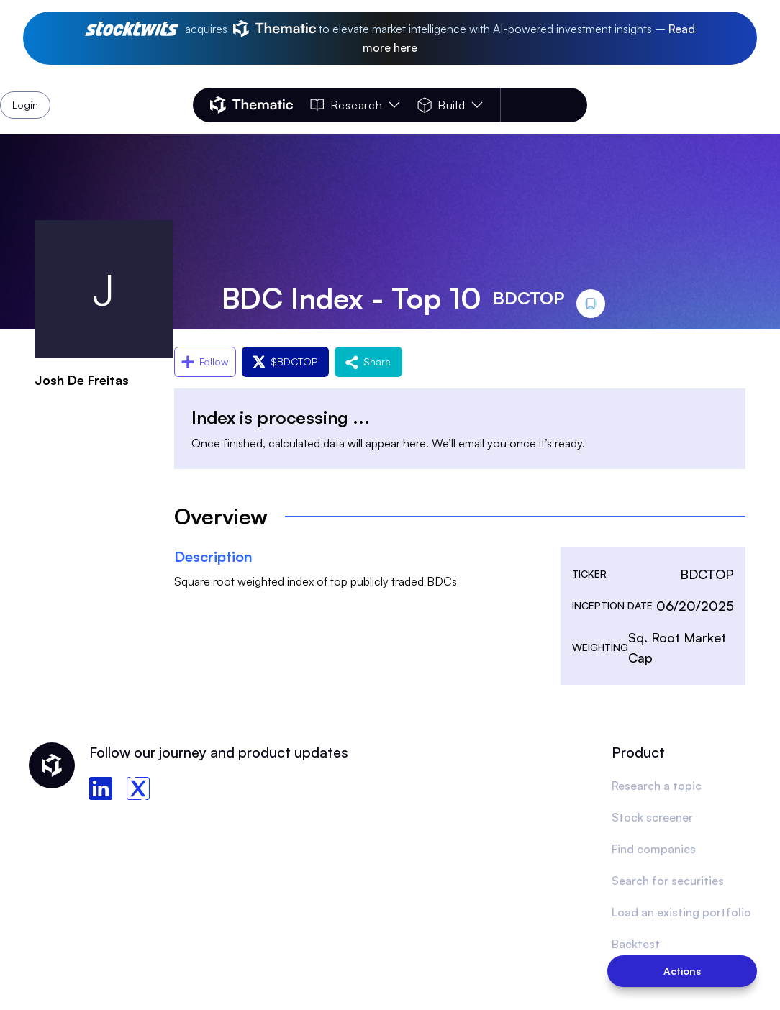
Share (368, 361)
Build (450, 105)
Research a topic (657, 785)
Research (354, 105)
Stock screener (652, 817)
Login (549, 105)
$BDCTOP (285, 361)
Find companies (654, 849)
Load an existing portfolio (681, 912)
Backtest (636, 944)
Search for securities (668, 880)
